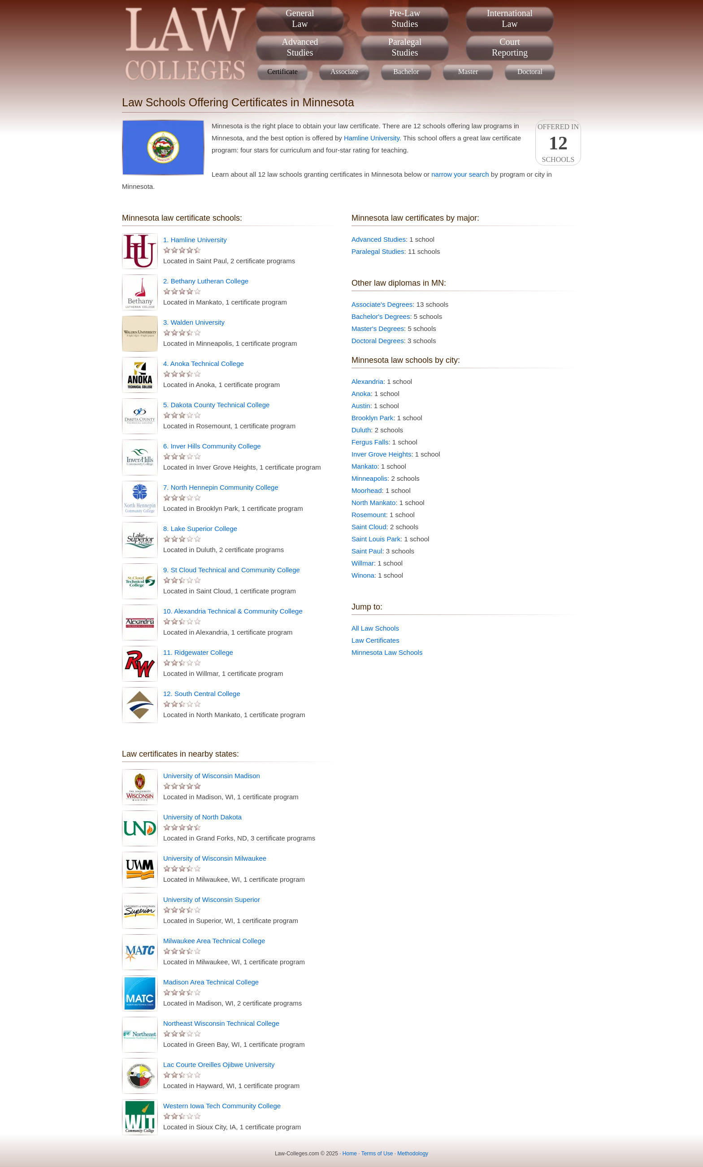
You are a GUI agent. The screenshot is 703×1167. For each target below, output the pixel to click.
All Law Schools (375, 628)
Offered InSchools (558, 143)
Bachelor (406, 71)
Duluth (361, 430)
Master (468, 71)
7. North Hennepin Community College (220, 487)
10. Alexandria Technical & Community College (233, 611)
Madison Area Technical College (211, 982)
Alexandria (367, 381)
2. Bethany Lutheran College (205, 281)
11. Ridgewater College (198, 652)
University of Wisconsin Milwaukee (214, 858)
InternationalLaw (510, 18)
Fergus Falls (370, 442)
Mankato (365, 466)
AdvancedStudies (300, 47)
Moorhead (367, 490)
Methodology (412, 1153)
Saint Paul (367, 551)
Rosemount (369, 514)
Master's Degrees (378, 328)
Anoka (361, 393)
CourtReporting (510, 47)
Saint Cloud (369, 527)
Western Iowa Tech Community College (222, 1106)
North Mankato (373, 502)
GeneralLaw (300, 18)
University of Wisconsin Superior (211, 899)
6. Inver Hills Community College (212, 446)
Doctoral (529, 71)
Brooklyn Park (372, 418)
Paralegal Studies (378, 251)
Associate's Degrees (382, 304)
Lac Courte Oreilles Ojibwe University (218, 1064)
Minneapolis (369, 478)
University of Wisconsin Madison (211, 775)
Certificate (282, 71)
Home (350, 1153)
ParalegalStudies (404, 47)
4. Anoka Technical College (203, 363)
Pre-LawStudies (405, 18)
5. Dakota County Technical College (216, 405)
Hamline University (371, 138)
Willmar (363, 563)
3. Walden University (194, 322)
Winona (363, 575)
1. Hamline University (195, 240)
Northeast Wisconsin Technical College (221, 1023)
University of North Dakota (202, 817)
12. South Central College (201, 693)
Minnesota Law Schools (387, 652)
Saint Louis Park (376, 539)
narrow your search (460, 174)
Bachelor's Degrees (381, 316)
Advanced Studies (379, 239)
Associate (344, 71)
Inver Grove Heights (381, 454)
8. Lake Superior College (200, 528)
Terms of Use (377, 1153)
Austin (361, 405)
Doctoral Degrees (378, 340)
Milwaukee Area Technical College (214, 941)
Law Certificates (375, 640)
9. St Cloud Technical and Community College (231, 570)
